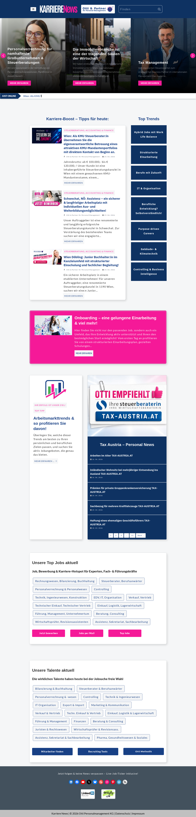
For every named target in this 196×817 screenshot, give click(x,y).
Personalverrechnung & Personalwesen (61, 589)
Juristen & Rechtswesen (51, 729)
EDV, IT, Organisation (108, 597)
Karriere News (60, 813)
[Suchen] (137, 9)
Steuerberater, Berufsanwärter (122, 581)
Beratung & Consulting (108, 721)
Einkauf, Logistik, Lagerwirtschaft (120, 605)
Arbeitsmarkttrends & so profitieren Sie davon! (53, 423)
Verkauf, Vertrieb (140, 597)
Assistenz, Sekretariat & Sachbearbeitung (62, 737)
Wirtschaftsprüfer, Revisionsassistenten (61, 621)
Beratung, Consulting (110, 613)
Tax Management (153, 62)
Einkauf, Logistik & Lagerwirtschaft (131, 713)
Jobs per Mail (87, 633)
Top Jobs (125, 633)
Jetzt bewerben (48, 633)
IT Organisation (45, 705)
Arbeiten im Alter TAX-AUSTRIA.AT (111, 455)
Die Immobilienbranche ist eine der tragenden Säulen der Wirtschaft (96, 53)
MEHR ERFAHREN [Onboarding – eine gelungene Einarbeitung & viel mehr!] (84, 353)
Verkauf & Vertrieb (47, 713)
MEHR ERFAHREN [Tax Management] (150, 83)
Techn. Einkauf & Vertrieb (84, 713)
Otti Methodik (143, 751)
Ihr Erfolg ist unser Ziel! (50, 405)
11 (132, 535)
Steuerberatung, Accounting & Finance (89, 130)
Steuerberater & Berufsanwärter (100, 688)
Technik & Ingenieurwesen (122, 696)
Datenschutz (122, 813)
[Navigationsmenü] (33, 9)
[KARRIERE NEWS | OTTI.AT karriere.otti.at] (58, 9)
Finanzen (80, 721)
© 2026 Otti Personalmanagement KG (92, 813)
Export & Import (73, 705)
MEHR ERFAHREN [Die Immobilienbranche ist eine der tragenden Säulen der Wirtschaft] (84, 83)
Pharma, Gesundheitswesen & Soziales (122, 737)
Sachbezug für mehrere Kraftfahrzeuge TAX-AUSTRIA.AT (124, 506)
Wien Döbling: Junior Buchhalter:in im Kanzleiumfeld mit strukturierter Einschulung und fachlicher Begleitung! (91, 261)
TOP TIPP (40, 410)
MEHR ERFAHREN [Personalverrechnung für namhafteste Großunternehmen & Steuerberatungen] (19, 83)
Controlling (101, 589)
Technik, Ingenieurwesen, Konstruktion (61, 597)
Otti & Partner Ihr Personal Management (83, 157)
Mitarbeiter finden (52, 751)
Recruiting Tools (98, 751)
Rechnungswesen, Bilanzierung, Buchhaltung (65, 581)
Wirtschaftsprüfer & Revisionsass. (96, 729)
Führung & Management (51, 721)
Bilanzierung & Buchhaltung (53, 688)
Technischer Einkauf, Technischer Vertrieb (63, 605)
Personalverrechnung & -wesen (55, 696)
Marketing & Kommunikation (110, 705)
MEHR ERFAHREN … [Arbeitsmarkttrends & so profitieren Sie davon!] (45, 461)
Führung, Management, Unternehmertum (62, 613)
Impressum (138, 813)
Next (141, 535)
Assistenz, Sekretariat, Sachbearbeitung (121, 621)
